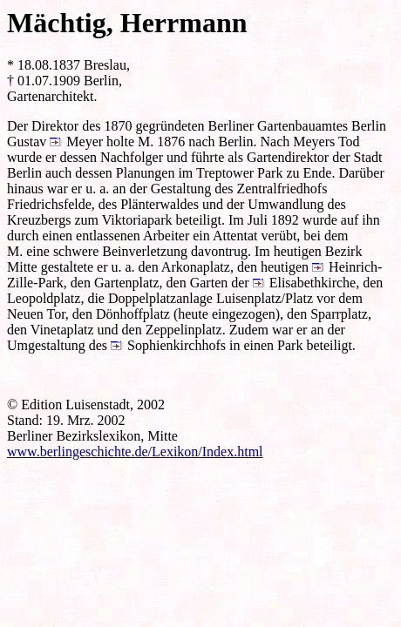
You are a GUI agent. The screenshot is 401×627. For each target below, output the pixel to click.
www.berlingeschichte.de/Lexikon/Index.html (135, 451)
